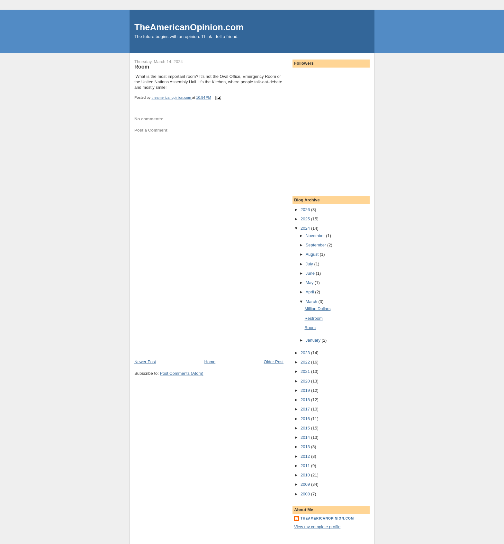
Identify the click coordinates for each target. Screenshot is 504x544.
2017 (306, 409)
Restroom (313, 318)
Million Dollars (317, 308)
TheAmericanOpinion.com (189, 27)
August (313, 254)
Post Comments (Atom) (181, 373)
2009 (306, 484)
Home (210, 361)
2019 (306, 390)
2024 (306, 228)
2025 (306, 219)
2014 (306, 437)
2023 (306, 352)
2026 (306, 209)
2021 (306, 371)
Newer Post (145, 361)
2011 (306, 465)
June (311, 273)
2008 (306, 494)
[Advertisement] (182, 314)
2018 (306, 399)
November (316, 235)
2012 (306, 456)
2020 (306, 381)
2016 (306, 418)
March (312, 301)
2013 (306, 446)
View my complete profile (317, 526)
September (316, 245)
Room (310, 327)
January (314, 340)
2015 (306, 428)
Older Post (274, 361)
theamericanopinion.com (327, 518)
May (310, 282)
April (310, 292)
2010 (306, 475)
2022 (306, 362)
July (310, 264)
